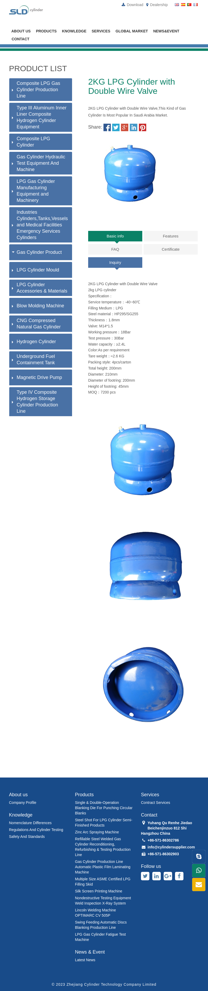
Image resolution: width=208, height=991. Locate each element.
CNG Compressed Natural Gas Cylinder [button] (36, 323)
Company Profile (22, 802)
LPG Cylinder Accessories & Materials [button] (39, 288)
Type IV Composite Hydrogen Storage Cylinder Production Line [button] (35, 402)
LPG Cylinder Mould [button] (35, 270)
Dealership (157, 5)
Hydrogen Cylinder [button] (34, 341)
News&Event (166, 31)
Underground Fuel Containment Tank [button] (33, 359)
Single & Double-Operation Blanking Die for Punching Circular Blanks (104, 807)
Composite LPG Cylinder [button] (31, 142)
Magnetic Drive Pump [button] (37, 377)
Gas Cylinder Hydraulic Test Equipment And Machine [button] (38, 163)
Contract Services (155, 802)
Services (101, 31)
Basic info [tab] (115, 236)
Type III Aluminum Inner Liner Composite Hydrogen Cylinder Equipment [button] (39, 117)
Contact (20, 39)
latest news (85, 960)
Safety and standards (27, 836)
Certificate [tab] (171, 249)
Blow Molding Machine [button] (38, 305)
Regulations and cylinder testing (36, 830)
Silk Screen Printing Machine (98, 891)
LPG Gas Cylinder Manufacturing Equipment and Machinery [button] (33, 191)
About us (21, 31)
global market (132, 31)
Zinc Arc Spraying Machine (97, 832)
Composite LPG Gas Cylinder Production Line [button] (36, 90)
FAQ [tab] (115, 249)
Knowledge (74, 31)
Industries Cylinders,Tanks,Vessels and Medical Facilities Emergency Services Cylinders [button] (40, 225)
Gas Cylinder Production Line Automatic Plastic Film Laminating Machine (102, 866)
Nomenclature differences (30, 823)
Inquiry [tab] (115, 262)
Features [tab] (170, 236)
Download (132, 5)
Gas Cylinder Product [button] (37, 252)
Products (46, 31)
